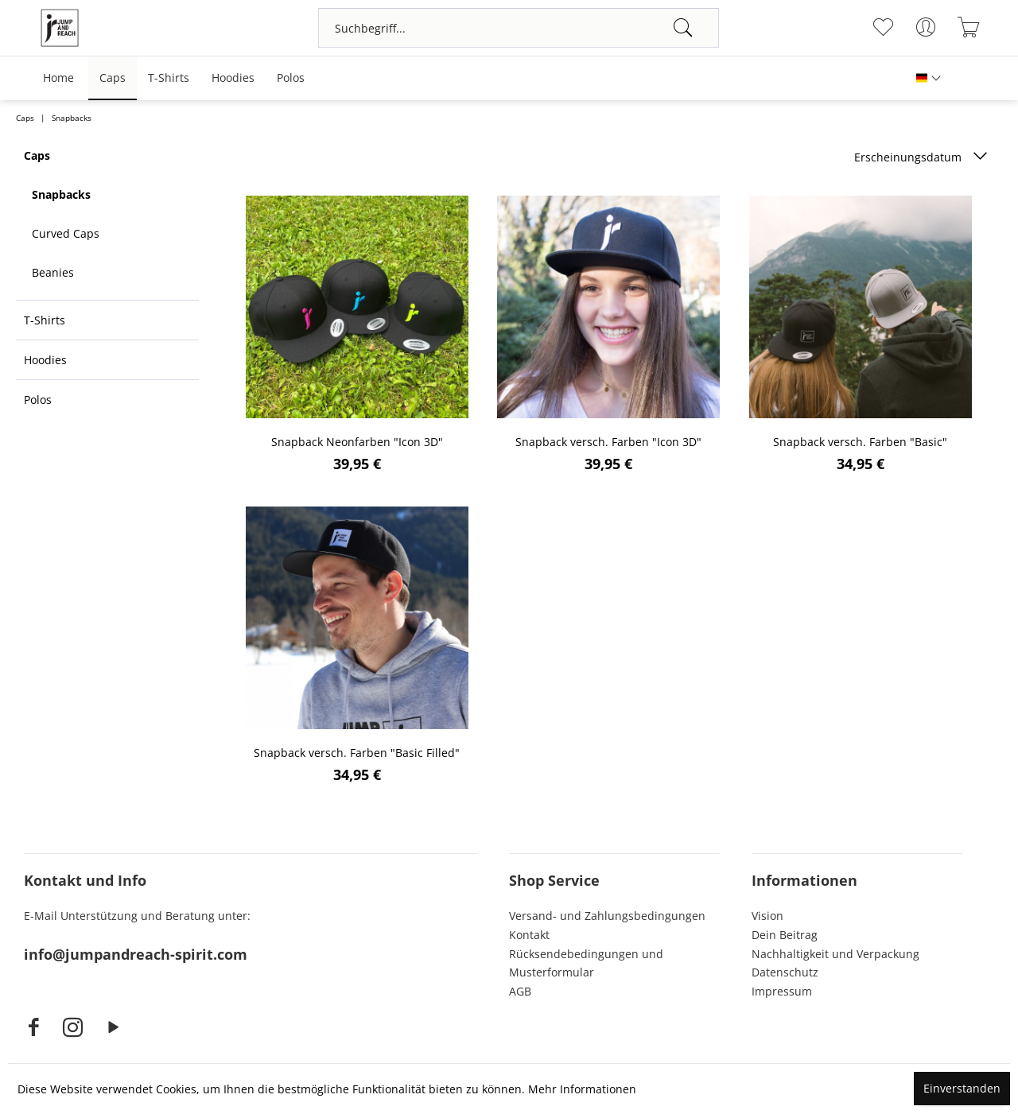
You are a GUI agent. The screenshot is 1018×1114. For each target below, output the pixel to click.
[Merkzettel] (882, 27)
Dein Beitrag (785, 934)
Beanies (53, 272)
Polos (38, 399)
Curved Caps (65, 233)
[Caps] (112, 78)
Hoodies (45, 359)
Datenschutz (785, 972)
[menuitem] (518, 28)
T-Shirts (44, 320)
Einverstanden (962, 1088)
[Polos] (291, 78)
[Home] (58, 78)
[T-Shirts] (168, 78)
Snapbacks (61, 194)
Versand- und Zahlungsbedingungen (607, 915)
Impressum (782, 991)
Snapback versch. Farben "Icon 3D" (608, 441)
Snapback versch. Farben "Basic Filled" (357, 752)
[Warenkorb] (968, 27)
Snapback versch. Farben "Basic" (860, 441)
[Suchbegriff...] (518, 28)
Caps (37, 155)
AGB (520, 991)
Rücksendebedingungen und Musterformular (586, 963)
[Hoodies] (233, 78)
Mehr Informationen (582, 1089)
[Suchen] (683, 28)
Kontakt (529, 934)
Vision (767, 915)
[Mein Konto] (925, 27)
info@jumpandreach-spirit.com (135, 954)
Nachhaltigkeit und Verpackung (835, 953)
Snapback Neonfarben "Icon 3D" (357, 441)
